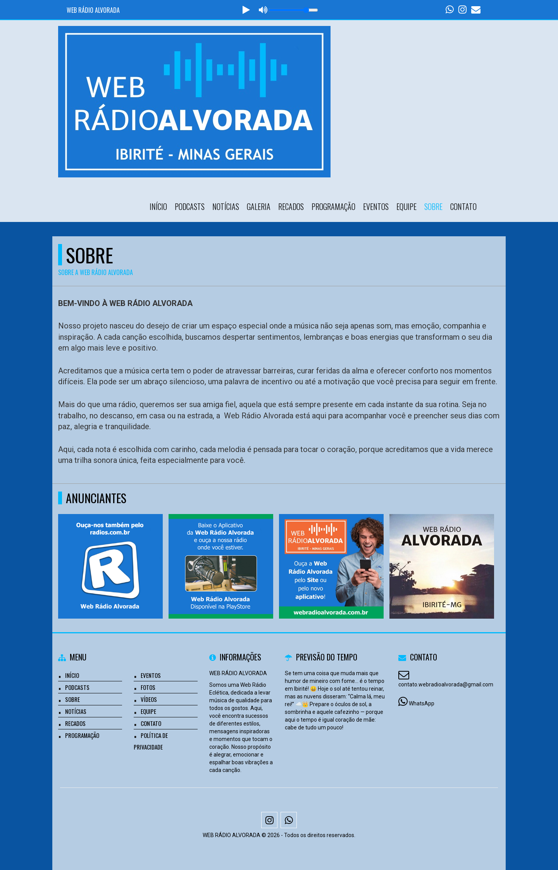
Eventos (376, 206)
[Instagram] (269, 820)
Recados (291, 206)
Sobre (433, 206)
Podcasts (190, 206)
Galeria (258, 206)
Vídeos (149, 699)
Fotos (148, 687)
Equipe (406, 206)
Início (158, 206)
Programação (333, 206)
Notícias (225, 206)
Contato (463, 206)
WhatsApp (421, 703)
